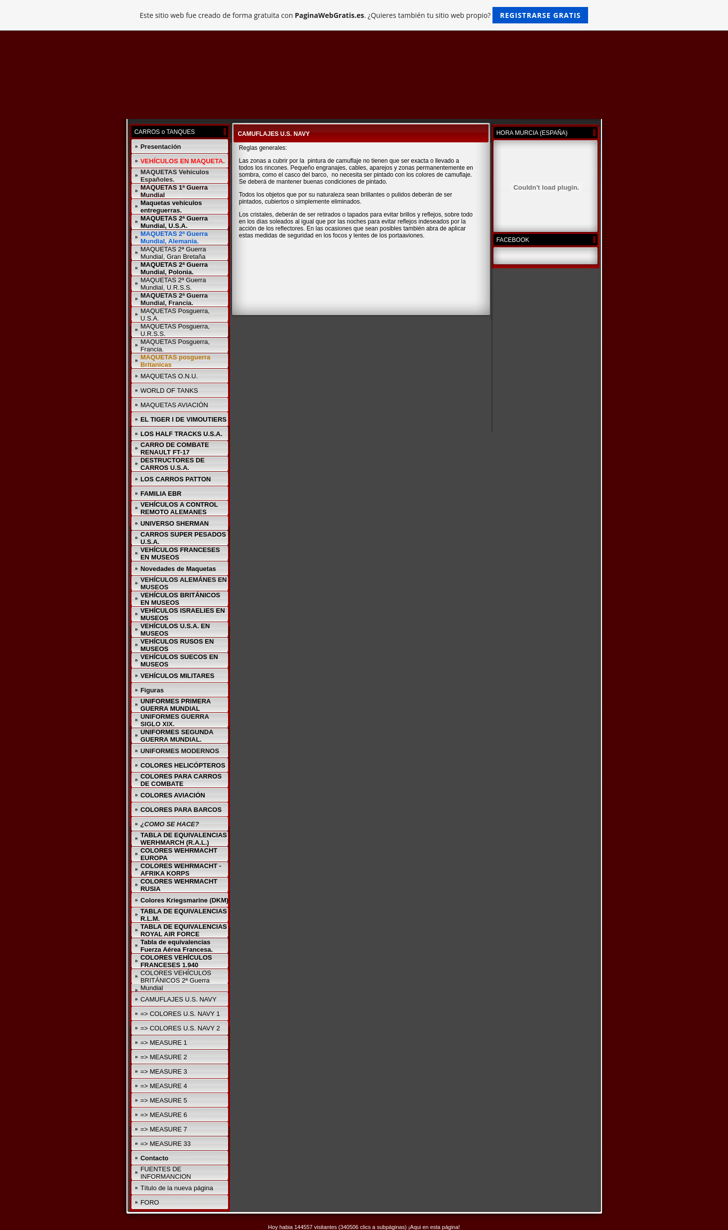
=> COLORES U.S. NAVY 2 (180, 1028)
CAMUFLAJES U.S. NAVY (178, 999)
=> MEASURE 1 (163, 1042)
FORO (149, 1202)
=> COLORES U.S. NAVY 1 (180, 1013)
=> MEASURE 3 (163, 1071)
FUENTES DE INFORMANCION (165, 1172)
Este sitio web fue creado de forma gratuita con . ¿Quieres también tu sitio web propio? (364, 15)
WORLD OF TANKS (169, 390)
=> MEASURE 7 (163, 1129)
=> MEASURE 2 (163, 1057)
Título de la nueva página (176, 1188)
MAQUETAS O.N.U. (169, 376)
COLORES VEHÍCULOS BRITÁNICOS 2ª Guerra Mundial (175, 980)
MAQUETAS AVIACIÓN (174, 405)
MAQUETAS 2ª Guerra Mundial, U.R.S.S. (173, 283)
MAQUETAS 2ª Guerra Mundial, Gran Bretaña (173, 252)
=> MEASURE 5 (163, 1100)
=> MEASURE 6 (163, 1114)
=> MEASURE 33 (165, 1143)
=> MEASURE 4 (163, 1086)
